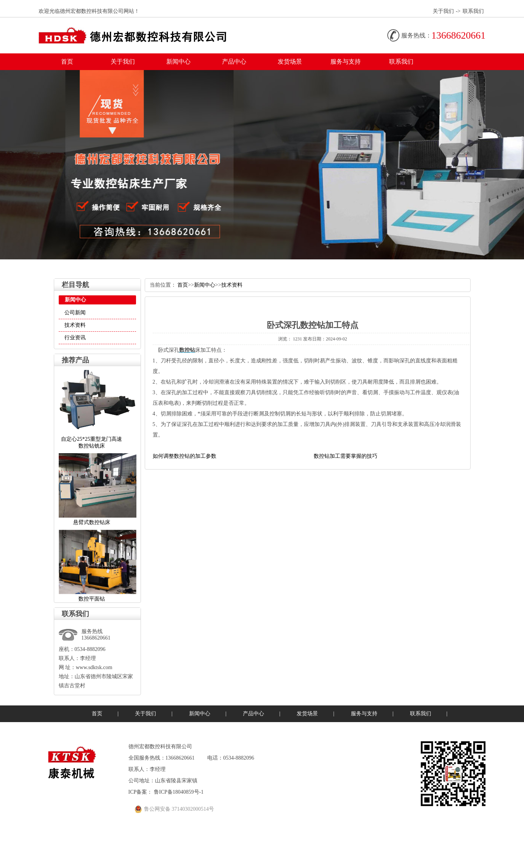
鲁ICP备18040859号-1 (178, 792)
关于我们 (443, 11)
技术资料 (75, 325)
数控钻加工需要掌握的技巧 (345, 456)
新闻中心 (178, 61)
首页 (67, 61)
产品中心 (234, 61)
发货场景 (290, 61)
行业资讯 (75, 337)
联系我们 (473, 11)
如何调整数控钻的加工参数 (184, 456)
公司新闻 (75, 312)
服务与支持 (345, 61)
